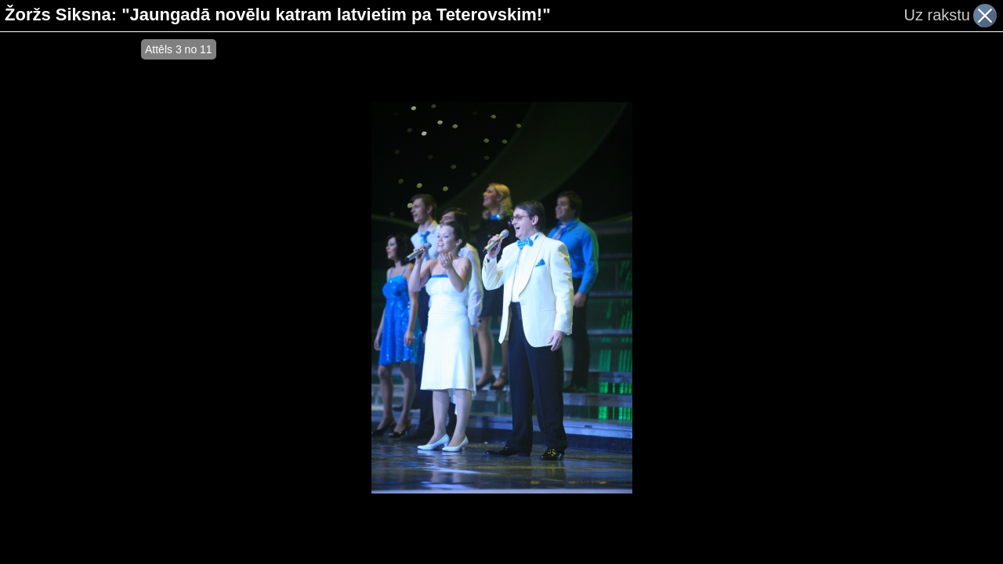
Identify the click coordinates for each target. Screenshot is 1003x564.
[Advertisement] (70, 298)
